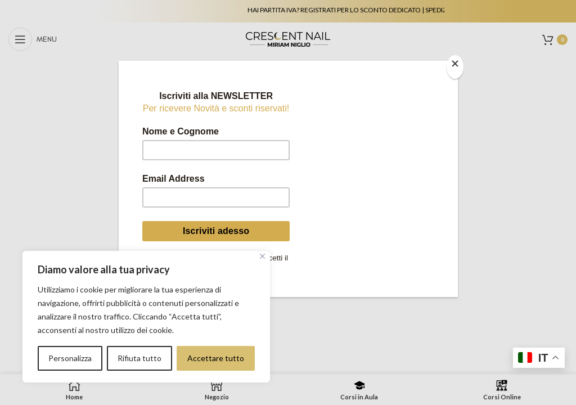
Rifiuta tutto (139, 358)
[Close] (455, 67)
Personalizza (70, 358)
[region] (146, 316)
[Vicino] (262, 256)
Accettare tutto (215, 358)
